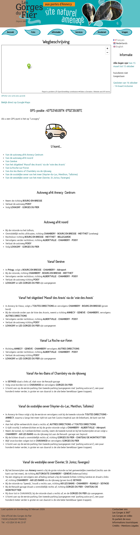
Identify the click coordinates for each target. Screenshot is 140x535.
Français (118, 40)
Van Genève (11, 161)
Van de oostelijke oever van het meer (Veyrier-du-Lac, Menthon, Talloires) (41, 174)
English (118, 46)
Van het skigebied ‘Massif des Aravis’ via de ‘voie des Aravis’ (35, 164)
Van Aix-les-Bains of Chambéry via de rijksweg (28, 171)
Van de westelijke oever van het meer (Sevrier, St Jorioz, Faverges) (37, 177)
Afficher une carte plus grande (13, 96)
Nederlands (120, 43)
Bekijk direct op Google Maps (15, 102)
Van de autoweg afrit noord (19, 158)
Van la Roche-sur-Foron (17, 168)
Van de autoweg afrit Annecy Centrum (24, 154)
